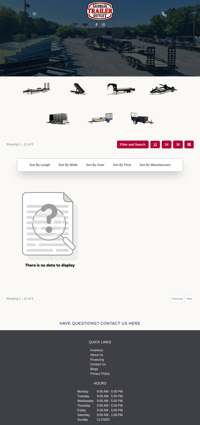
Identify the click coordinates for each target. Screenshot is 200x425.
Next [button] (189, 298)
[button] (37, 90)
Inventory (96, 350)
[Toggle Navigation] (34, 14)
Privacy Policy (100, 373)
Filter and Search (133, 144)
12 (155, 144)
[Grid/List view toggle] (189, 144)
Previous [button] (177, 298)
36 (178, 144)
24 (166, 144)
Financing (97, 359)
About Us (96, 355)
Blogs (94, 369)
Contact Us (98, 364)
